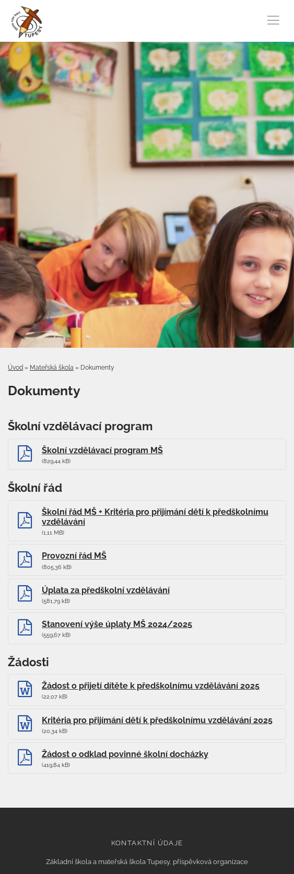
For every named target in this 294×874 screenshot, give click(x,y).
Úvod (15, 367)
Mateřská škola (52, 367)
